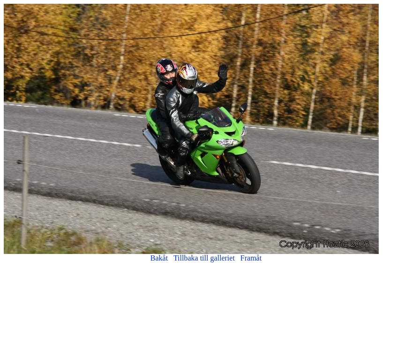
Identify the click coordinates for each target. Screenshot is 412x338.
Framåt (251, 258)
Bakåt (159, 258)
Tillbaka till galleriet (204, 258)
